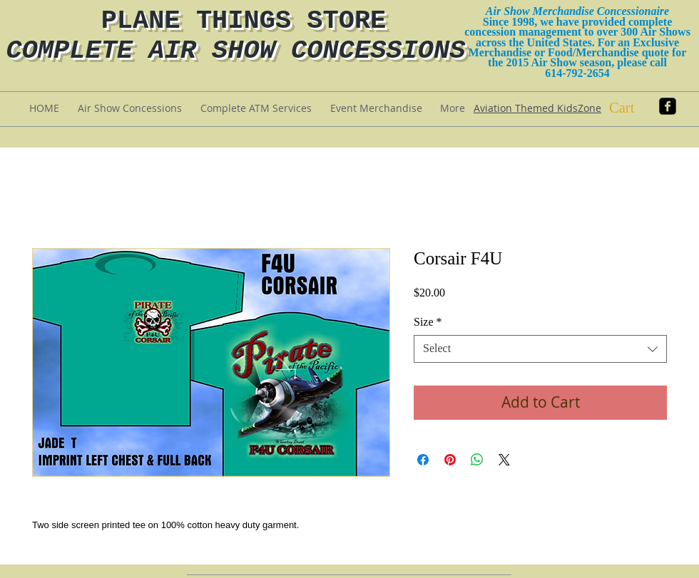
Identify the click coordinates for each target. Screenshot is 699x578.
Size (428, 322)
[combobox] (540, 349)
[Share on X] (504, 459)
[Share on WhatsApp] (477, 459)
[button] (633, 107)
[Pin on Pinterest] (450, 459)
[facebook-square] (667, 106)
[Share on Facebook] (423, 459)
